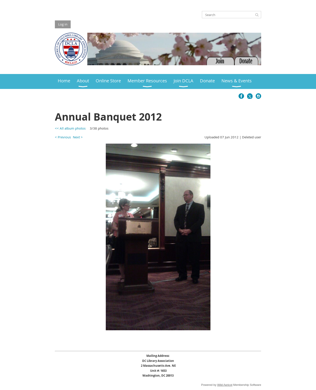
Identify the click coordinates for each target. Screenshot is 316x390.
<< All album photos (70, 128)
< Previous (63, 137)
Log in (62, 24)
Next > (78, 137)
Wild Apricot (224, 384)
